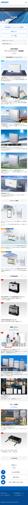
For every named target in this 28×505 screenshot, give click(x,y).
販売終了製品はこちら (6, 43)
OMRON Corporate (4, 493)
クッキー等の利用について (18, 495)
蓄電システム (14, 31)
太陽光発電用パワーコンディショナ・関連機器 (14, 27)
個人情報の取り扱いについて (19, 493)
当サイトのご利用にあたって (6, 495)
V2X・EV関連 (14, 35)
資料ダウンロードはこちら (7, 40)
